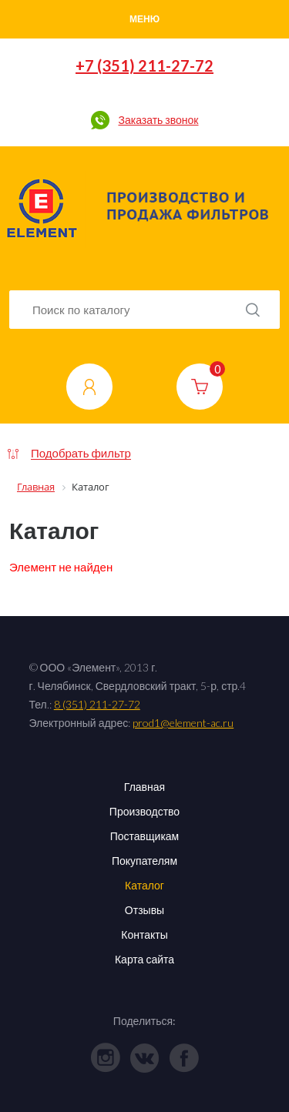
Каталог (144, 885)
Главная (144, 786)
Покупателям (144, 860)
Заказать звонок (158, 119)
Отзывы (144, 909)
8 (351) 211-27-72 (97, 704)
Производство (144, 811)
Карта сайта (144, 959)
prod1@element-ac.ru (183, 722)
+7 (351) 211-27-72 (144, 65)
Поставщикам (145, 835)
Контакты (144, 934)
